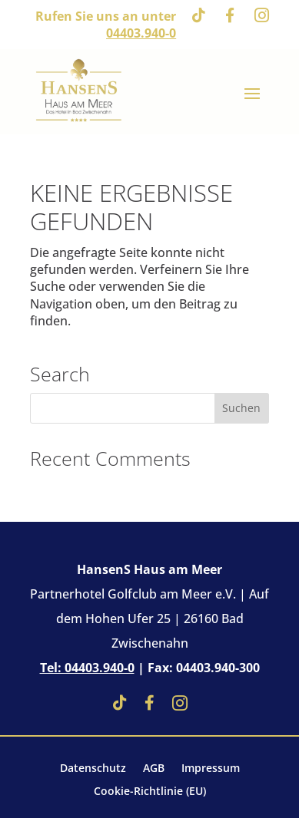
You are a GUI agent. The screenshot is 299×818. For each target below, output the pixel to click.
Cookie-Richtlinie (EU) (150, 792)
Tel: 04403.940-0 (87, 667)
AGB (153, 769)
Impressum (210, 769)
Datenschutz (93, 769)
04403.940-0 (141, 33)
